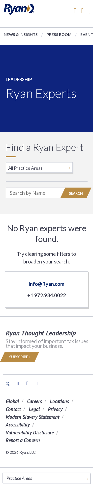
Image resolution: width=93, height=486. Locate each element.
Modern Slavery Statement (32, 417)
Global (12, 401)
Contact (13, 409)
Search (76, 193)
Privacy (55, 409)
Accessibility (18, 424)
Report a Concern (23, 440)
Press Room (59, 34)
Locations (59, 401)
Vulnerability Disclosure (30, 432)
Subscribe (19, 357)
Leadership (19, 79)
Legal (34, 409)
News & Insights (21, 34)
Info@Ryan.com (46, 284)
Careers (34, 401)
